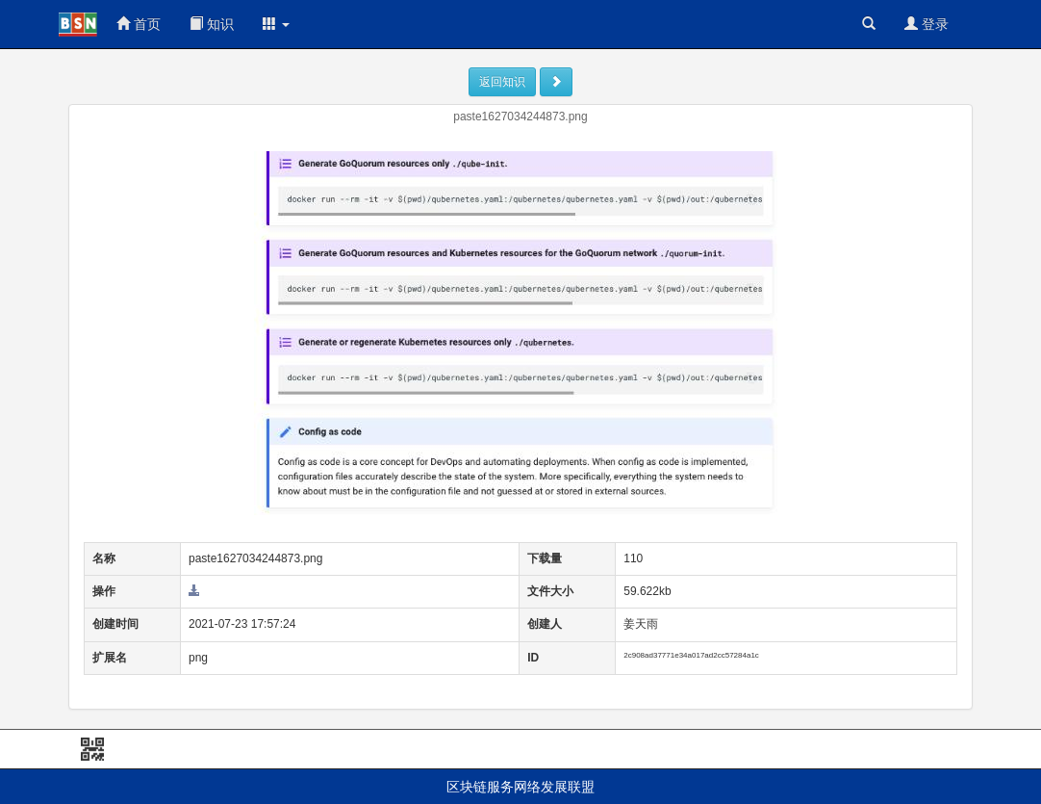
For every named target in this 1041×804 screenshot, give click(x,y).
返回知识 (502, 82)
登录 (926, 24)
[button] (276, 24)
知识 (212, 24)
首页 (138, 24)
